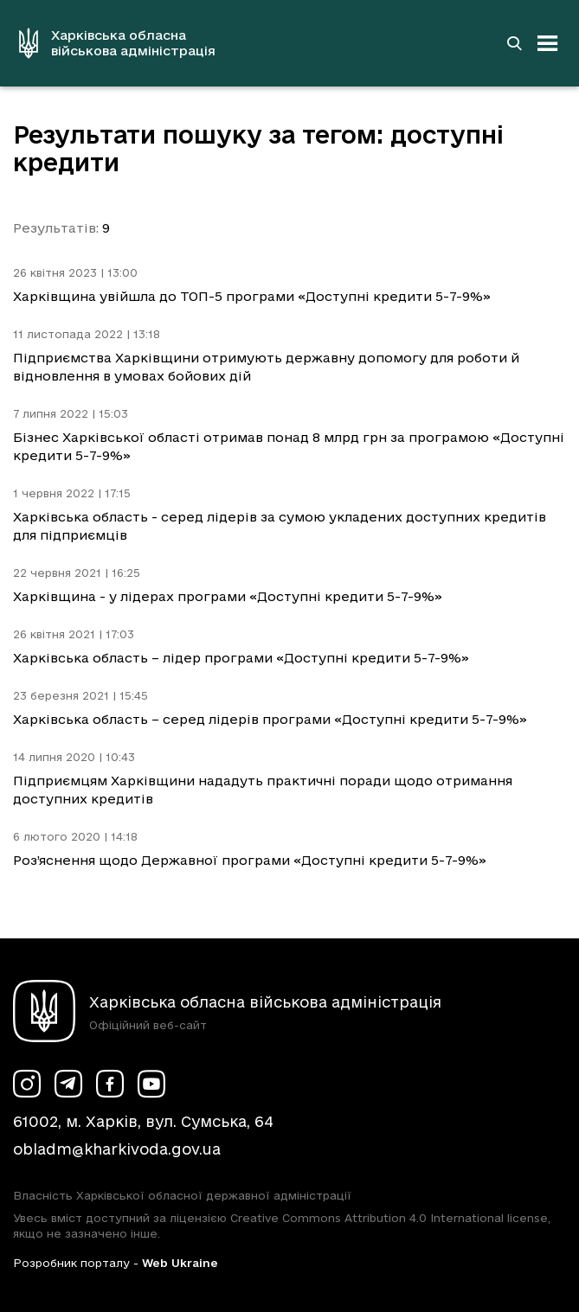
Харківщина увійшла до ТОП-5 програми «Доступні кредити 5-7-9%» (252, 296)
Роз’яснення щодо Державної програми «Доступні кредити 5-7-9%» (249, 860)
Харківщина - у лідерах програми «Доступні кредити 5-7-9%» (227, 596)
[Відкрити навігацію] (548, 43)
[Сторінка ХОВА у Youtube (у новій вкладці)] (151, 1084)
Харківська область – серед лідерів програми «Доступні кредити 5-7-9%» (270, 719)
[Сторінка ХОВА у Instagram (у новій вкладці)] (27, 1084)
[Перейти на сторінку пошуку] (514, 43)
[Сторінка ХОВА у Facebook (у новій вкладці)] (110, 1084)
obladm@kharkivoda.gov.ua (117, 1149)
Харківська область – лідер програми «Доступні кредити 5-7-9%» (241, 657)
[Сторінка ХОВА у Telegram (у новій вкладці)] (68, 1084)
